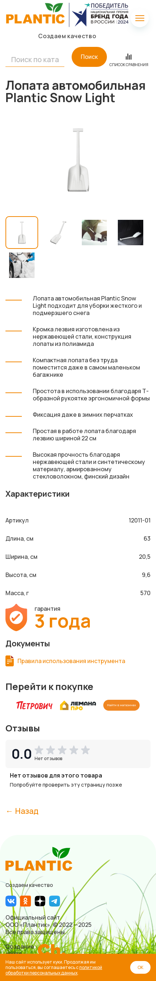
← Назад (22, 811)
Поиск (89, 57)
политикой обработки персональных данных (53, 970)
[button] (64, 750)
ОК (140, 967)
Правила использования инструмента (71, 661)
